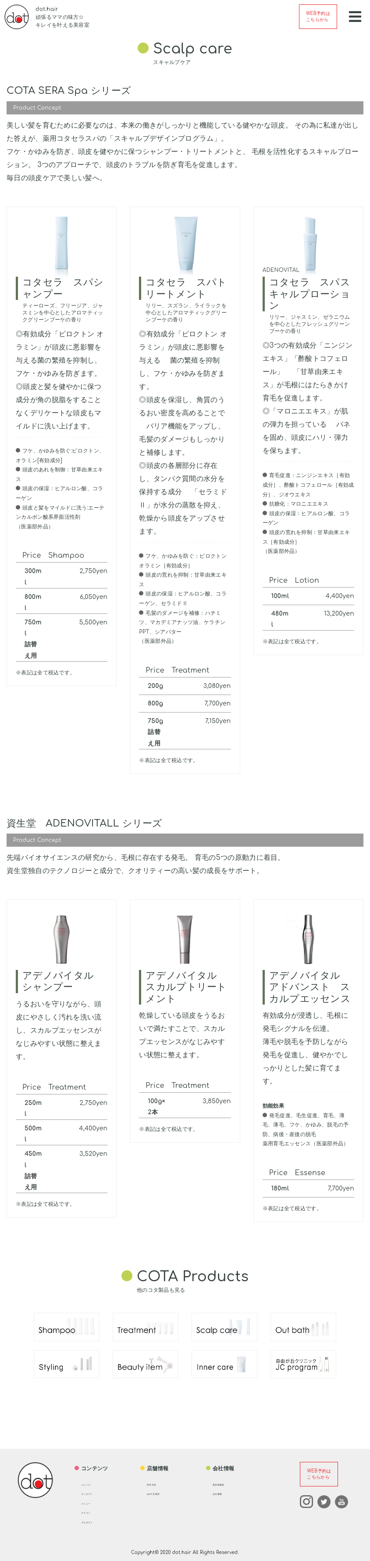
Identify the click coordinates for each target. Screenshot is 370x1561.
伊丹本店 (157, 1484)
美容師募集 (226, 1484)
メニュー (92, 1503)
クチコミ (92, 1512)
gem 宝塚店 (162, 1493)
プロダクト (94, 1521)
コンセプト (94, 1493)
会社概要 (223, 1493)
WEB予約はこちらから (318, 16)
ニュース (92, 1484)
